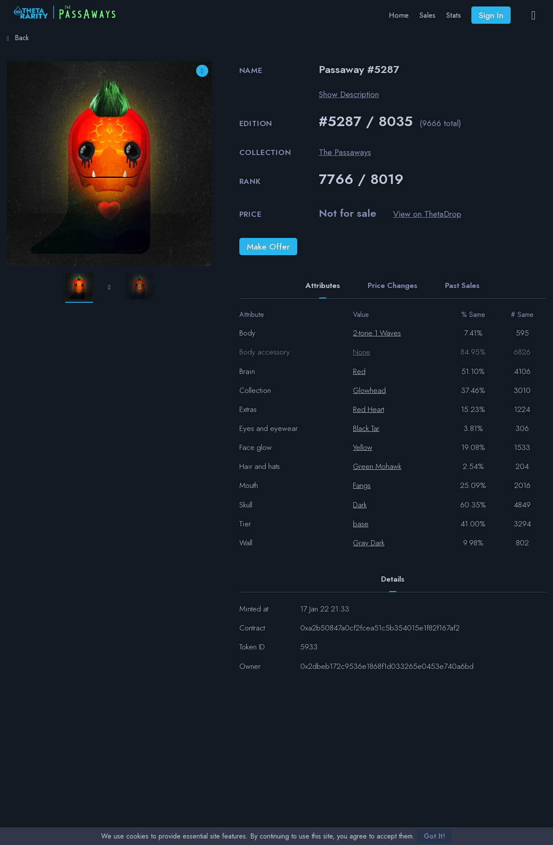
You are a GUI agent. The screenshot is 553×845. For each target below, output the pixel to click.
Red (359, 371)
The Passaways (345, 152)
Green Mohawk (377, 466)
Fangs (362, 485)
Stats (453, 15)
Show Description (349, 94)
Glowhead (369, 390)
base (361, 523)
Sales (427, 15)
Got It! (434, 836)
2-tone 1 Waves (377, 333)
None (361, 352)
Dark (360, 504)
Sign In (491, 15)
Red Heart (368, 409)
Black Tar (366, 428)
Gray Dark (369, 542)
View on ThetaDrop (427, 214)
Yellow (362, 447)
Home (399, 15)
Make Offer (268, 247)
